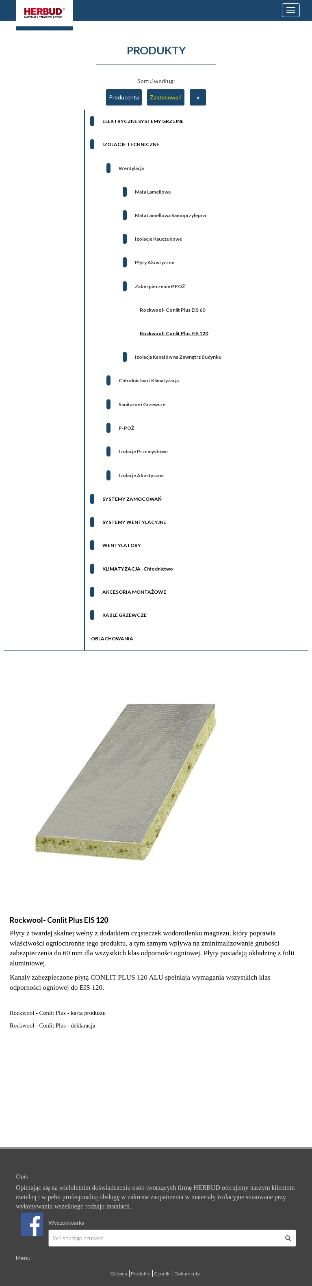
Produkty (140, 1274)
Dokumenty (187, 1274)
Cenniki (162, 1274)
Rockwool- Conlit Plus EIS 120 (59, 919)
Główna (118, 1274)
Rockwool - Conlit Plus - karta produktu (58, 1013)
